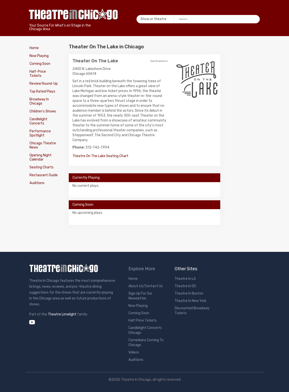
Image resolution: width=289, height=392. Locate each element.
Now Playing (38, 56)
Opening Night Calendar (40, 157)
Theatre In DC (185, 286)
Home (34, 48)
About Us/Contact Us (145, 286)
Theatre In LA (185, 279)
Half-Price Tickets (37, 73)
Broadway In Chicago (39, 101)
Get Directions (159, 61)
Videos (133, 352)
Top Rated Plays (42, 91)
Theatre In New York (190, 301)
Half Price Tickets (142, 320)
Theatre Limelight (62, 314)
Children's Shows (42, 111)
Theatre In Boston (189, 293)
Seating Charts (41, 167)
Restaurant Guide (43, 175)
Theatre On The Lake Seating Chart (100, 156)
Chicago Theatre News (42, 145)
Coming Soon (39, 64)
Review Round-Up (43, 83)
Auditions (36, 183)
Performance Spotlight (40, 133)
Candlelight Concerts (38, 121)
